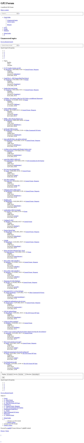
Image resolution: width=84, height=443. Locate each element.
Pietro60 (8, 363)
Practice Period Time (9, 230)
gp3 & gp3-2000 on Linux (11, 129)
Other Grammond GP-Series (33, 130)
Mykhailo (8, 323)
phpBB (9, 428)
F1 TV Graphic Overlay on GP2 (12, 68)
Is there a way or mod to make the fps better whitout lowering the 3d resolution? (25, 331)
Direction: (33, 374)
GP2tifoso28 (9, 130)
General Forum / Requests (32, 69)
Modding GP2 (7, 200)
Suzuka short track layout (10, 88)
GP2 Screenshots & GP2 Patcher (35, 160)
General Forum (27, 171)
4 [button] (4, 55)
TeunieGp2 (8, 79)
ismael (7, 171)
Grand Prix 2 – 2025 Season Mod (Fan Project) (16, 78)
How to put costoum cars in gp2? (12, 342)
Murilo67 (8, 221)
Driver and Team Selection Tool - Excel (14, 250)
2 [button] (4, 52)
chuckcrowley (9, 302)
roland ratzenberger (11, 292)
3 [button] (4, 53)
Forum (26, 79)
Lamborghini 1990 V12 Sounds (12, 210)
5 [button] (4, 56)
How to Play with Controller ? (12, 260)
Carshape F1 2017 (8, 220)
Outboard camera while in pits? (12, 189)
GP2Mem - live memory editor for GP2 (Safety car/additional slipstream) (23, 98)
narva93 (8, 282)
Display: (7, 374)
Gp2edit (6, 240)
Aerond (8, 211)
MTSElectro (9, 120)
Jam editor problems (9, 179)
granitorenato (9, 150)
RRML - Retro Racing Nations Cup (13, 118)
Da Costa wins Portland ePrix (11, 169)
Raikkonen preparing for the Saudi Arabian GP (16, 352)
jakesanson (8, 69)
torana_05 (9, 181)
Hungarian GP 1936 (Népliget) (12, 281)
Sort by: (20, 374)
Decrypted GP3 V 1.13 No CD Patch (13, 291)
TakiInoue (8, 100)
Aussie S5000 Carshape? (10, 108)
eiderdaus (8, 262)
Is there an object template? (11, 321)
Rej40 (7, 110)
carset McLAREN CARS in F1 (12, 159)
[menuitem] (12, 20)
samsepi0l (8, 333)
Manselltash (9, 201)
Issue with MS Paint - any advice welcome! (15, 139)
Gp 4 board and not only (10, 362)
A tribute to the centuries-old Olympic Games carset (17, 149)
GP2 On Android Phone (10, 311)
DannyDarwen (10, 252)
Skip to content (5, 10)
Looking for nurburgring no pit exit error (14, 301)
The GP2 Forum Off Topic (32, 313)
